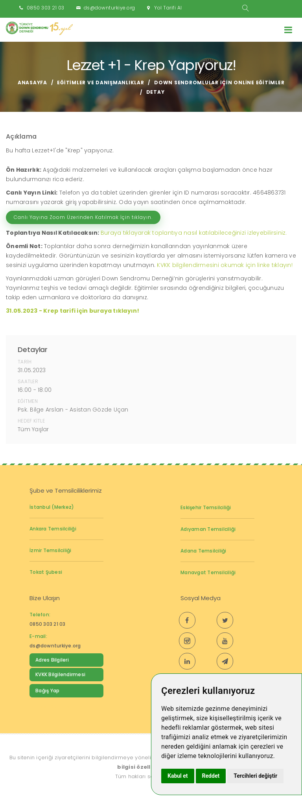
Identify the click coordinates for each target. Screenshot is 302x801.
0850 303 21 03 (45, 7)
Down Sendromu (56, 706)
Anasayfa (32, 82)
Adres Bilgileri (52, 659)
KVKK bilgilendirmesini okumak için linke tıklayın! (225, 265)
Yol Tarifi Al (168, 7)
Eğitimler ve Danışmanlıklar (100, 82)
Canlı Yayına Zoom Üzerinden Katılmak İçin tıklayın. (83, 217)
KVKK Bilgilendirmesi (60, 674)
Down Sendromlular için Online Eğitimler (219, 82)
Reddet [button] (211, 776)
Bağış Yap (47, 690)
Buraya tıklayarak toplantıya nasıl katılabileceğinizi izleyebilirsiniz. (194, 233)
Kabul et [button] (178, 776)
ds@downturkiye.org (109, 7)
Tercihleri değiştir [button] (255, 776)
